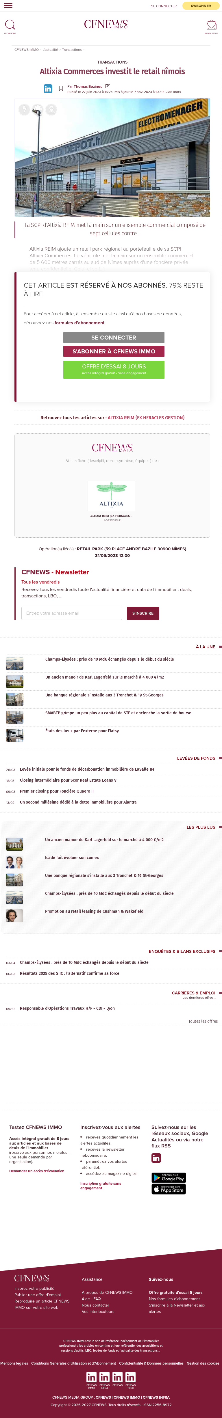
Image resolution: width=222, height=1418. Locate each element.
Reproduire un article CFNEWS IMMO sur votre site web (41, 1304)
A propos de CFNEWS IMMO (107, 1293)
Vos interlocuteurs (98, 1312)
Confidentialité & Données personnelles (151, 1363)
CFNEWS (103, 1397)
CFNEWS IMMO (127, 1397)
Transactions (112, 62)
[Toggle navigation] (6, 5)
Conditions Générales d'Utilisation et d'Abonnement (73, 1363)
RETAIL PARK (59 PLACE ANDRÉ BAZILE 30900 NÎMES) (112, 552)
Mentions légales (14, 1363)
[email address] (71, 613)
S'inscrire (142, 613)
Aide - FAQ (91, 1299)
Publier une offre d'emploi (37, 1295)
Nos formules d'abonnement (174, 1299)
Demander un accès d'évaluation (36, 1171)
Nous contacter (95, 1305)
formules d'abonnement (79, 322)
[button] (10, 22)
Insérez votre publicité (34, 1288)
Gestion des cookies (203, 1363)
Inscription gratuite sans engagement (100, 1186)
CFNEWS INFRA (156, 1397)
